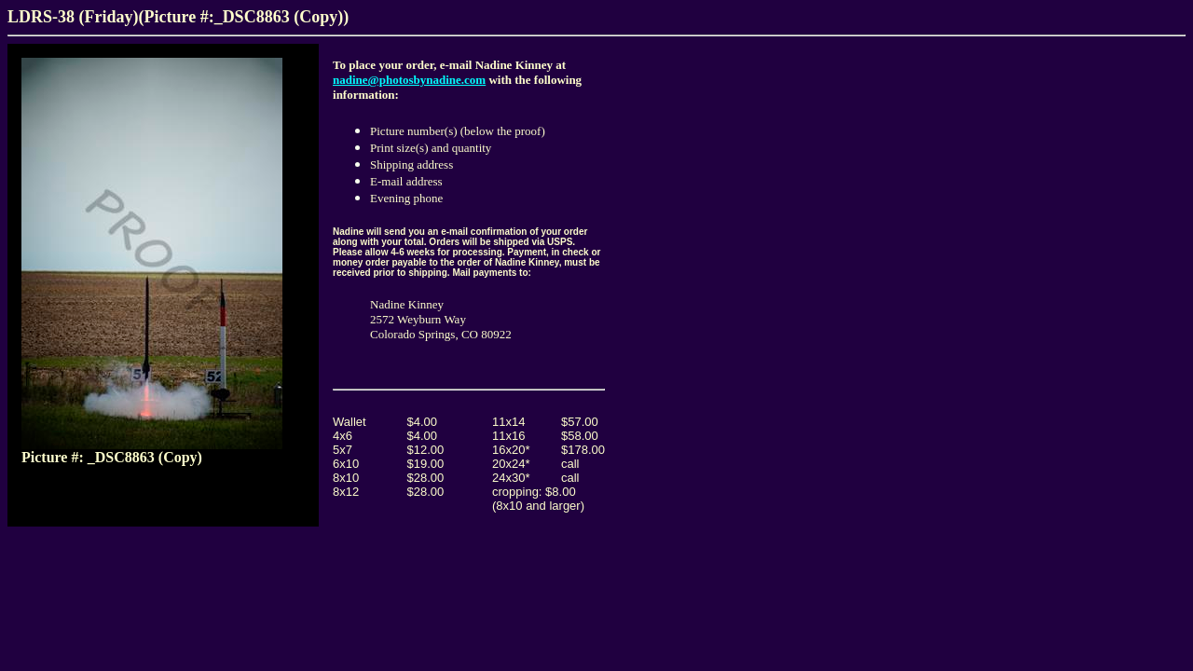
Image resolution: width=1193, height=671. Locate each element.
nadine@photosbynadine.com (409, 80)
